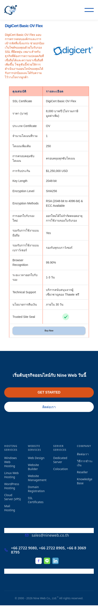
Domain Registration (36, 489)
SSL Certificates (35, 500)
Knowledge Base (84, 481)
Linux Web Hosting (11, 475)
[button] (89, 10)
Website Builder (33, 467)
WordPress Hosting (11, 486)
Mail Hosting (9, 508)
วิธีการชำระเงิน (85, 463)
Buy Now (49, 330)
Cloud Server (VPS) (12, 497)
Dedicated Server (60, 460)
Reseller (82, 472)
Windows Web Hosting (10, 462)
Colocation (60, 469)
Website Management (37, 478)
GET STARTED (49, 392)
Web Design (36, 458)
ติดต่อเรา (49, 407)
